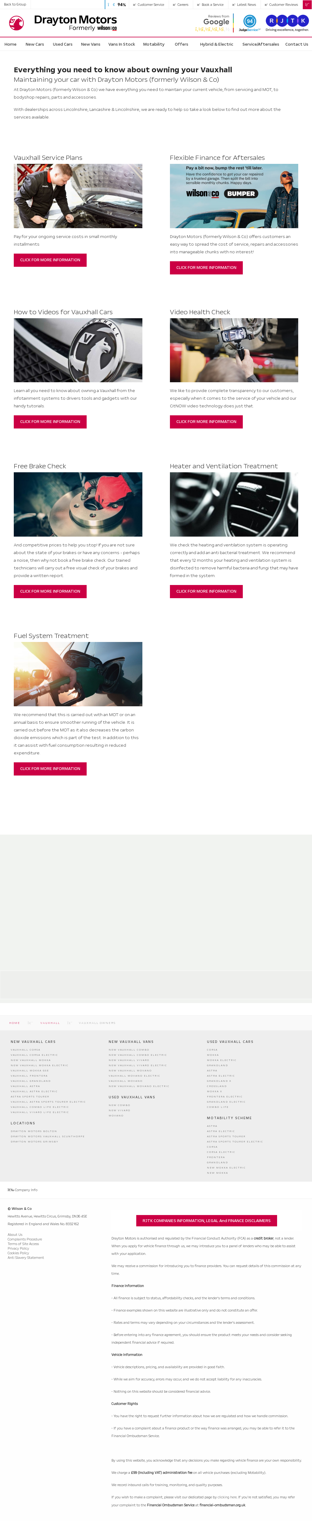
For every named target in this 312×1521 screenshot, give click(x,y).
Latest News (244, 4)
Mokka (213, 1055)
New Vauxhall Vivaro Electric (138, 1065)
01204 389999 (62, 993)
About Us (15, 1234)
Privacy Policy (18, 1248)
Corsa (212, 1049)
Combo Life (218, 1107)
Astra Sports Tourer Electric (235, 1141)
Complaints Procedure (25, 1239)
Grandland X (219, 1081)
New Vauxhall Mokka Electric (40, 1065)
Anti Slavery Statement (26, 1257)
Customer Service (148, 4)
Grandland (217, 1065)
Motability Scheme (229, 1118)
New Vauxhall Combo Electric (138, 1055)
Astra (212, 1070)
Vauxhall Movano (126, 1081)
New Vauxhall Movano (130, 1070)
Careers (180, 4)
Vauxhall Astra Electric (34, 1091)
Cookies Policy (18, 1253)
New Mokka (217, 1173)
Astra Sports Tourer (30, 1096)
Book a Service (210, 4)
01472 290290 (212, 993)
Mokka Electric (222, 1060)
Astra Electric (221, 1076)
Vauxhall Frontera (29, 1076)
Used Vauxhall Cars (230, 1042)
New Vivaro (119, 1110)
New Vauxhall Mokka (31, 1060)
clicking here (227, 1497)
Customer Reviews (281, 4)
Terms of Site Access (23, 1244)
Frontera (216, 1157)
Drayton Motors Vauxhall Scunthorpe (48, 1136)
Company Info (22, 1190)
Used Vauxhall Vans (132, 1097)
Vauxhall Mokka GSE (30, 1070)
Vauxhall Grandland (31, 1081)
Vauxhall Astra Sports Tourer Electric (48, 1102)
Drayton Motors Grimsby (223, 977)
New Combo (119, 1105)
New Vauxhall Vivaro (129, 1060)
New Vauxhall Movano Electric (139, 1086)
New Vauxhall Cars (33, 1042)
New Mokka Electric (226, 1167)
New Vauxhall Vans (131, 1042)
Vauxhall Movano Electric (134, 1076)
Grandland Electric (226, 1102)
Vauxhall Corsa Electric (34, 1055)
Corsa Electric (221, 1152)
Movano (116, 1115)
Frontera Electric (225, 1096)
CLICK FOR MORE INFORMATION (50, 260)
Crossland (217, 1086)
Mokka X (214, 1091)
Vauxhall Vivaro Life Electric (40, 1112)
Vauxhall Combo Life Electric (40, 1107)
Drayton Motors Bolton (72, 977)
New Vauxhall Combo (129, 1049)
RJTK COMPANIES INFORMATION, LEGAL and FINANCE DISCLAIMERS (207, 1220)
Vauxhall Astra (25, 1086)
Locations (23, 1123)
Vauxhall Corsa (25, 1049)
